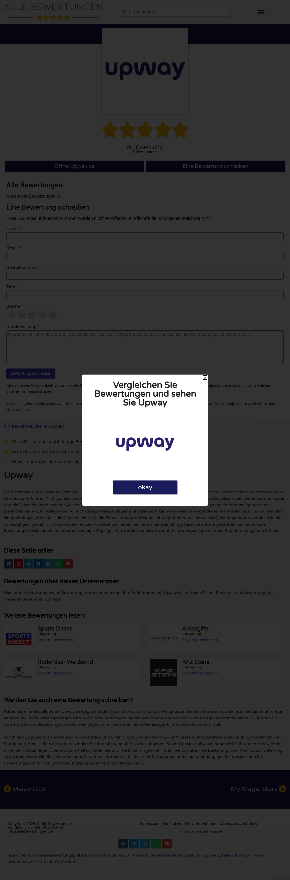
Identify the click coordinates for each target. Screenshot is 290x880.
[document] (145, 440)
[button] (205, 377)
